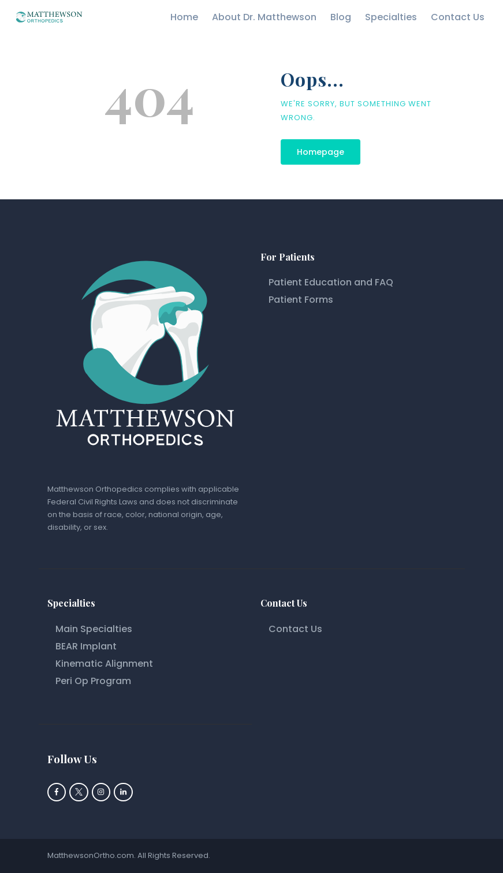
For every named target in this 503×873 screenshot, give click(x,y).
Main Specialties (93, 629)
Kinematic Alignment (105, 663)
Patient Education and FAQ (331, 282)
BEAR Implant (86, 646)
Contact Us (295, 629)
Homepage (320, 152)
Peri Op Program (93, 681)
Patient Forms (301, 299)
